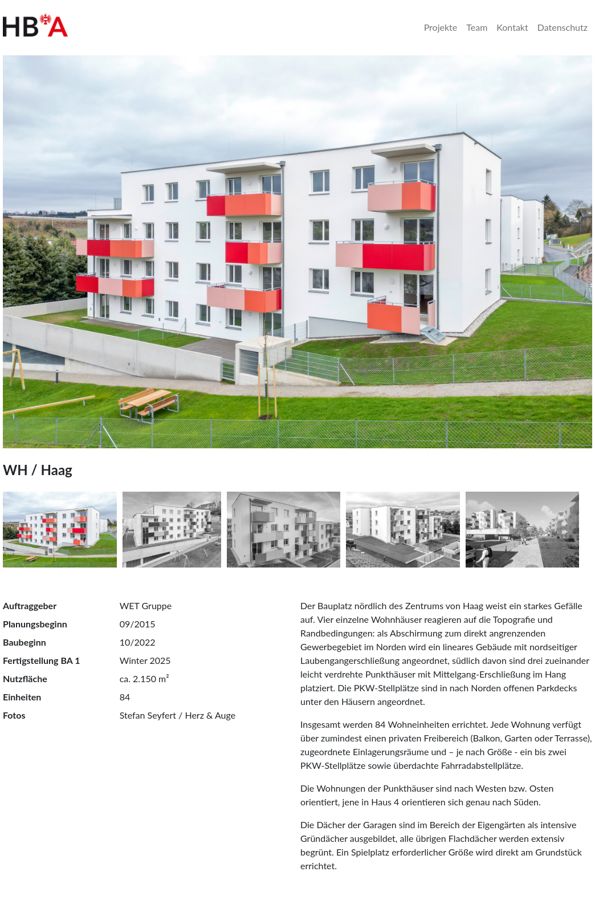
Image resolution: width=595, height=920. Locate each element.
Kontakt (512, 27)
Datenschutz (562, 27)
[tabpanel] (297, 251)
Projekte (441, 27)
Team (476, 27)
